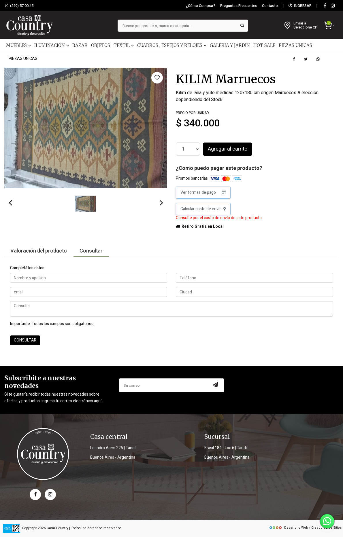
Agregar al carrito (227, 149)
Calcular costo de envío (203, 209)
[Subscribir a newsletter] (215, 385)
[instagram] (333, 6)
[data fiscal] (11, 528)
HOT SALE (264, 45)
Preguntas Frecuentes (238, 5)
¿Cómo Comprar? (200, 5)
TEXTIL (124, 45)
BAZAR (80, 45)
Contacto (270, 5)
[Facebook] (325, 6)
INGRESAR (300, 5)
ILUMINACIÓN (51, 45)
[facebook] (35, 494)
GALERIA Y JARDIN (230, 45)
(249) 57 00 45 (19, 5)
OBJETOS (100, 45)
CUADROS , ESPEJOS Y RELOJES (171, 45)
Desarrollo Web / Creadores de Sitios (305, 527)
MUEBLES (18, 45)
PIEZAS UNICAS (295, 45)
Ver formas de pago (203, 192)
